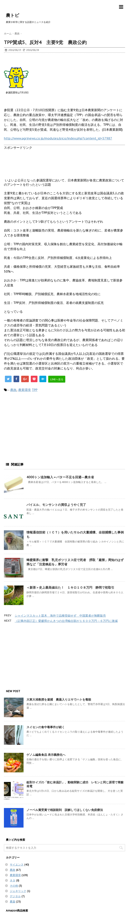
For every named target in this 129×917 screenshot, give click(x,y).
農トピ (12, 15)
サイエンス (17, 864)
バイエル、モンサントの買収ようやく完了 (56, 505)
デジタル (15, 896)
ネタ (12, 880)
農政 (13, 390)
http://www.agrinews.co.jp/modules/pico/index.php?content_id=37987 (58, 138)
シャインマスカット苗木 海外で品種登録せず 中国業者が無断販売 (60, 615)
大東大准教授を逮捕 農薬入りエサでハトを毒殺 (58, 699)
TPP (34, 390)
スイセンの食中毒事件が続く (45, 727)
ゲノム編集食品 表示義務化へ (45, 755)
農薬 (12, 901)
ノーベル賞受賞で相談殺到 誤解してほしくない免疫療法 (64, 810)
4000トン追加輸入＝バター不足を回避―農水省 (60, 477)
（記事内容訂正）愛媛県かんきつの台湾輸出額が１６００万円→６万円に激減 (66, 621)
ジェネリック (18, 891)
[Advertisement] (35, 61)
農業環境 (24, 390)
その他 (14, 885)
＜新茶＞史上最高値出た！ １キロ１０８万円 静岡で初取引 (70, 587)
